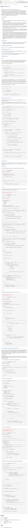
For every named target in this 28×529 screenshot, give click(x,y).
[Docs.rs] (0, 0)
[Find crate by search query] (24, 0)
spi (1, 522)
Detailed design (4, 56)
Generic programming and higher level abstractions (10, 348)
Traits (2, 58)
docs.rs (15, 0)
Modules (2, 515)
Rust (18, 0)
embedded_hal (6, 6)
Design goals (4, 17)
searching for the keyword (8, 52)
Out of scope (4, 40)
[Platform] (6, 0)
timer (1, 523)
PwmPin (2, 527)
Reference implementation (7, 45)
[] (25, 6)
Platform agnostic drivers (6, 49)
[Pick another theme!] (1, 4)
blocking (2, 517)
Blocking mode (4, 166)
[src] (26, 6)
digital (2, 518)
